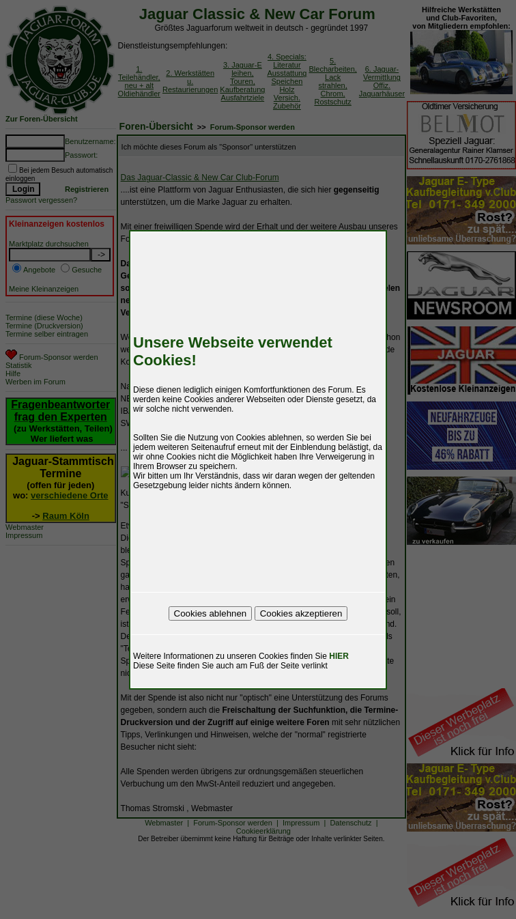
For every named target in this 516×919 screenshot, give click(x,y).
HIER (339, 656)
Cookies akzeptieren (301, 613)
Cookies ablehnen (210, 613)
